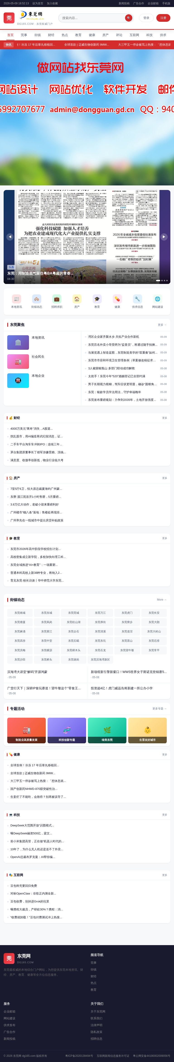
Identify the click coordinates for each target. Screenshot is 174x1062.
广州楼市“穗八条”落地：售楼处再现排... (36, 512)
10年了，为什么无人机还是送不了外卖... (36, 849)
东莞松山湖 (73, 622)
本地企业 (38, 375)
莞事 (24, 35)
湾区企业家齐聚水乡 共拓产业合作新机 (113, 336)
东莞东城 (46, 612)
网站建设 (9, 1018)
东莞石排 (154, 640)
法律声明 (96, 1025)
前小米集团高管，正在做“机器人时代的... (37, 841)
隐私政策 (96, 1032)
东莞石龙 (100, 650)
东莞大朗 (154, 622)
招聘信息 (96, 1038)
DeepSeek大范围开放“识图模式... (32, 825)
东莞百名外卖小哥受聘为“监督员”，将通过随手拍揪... (122, 344)
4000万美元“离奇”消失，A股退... (31, 428)
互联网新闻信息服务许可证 (113, 1055)
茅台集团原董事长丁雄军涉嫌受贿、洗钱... (38, 452)
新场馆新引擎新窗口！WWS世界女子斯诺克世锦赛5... (129, 672)
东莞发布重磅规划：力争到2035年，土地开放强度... (122, 400)
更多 (164, 417)
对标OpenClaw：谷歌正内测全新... (33, 893)
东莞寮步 (127, 622)
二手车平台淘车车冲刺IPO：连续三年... (36, 444)
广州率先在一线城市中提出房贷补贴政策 (36, 520)
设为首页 (37, 3)
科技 (149, 35)
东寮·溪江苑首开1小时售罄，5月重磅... (35, 496)
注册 (163, 18)
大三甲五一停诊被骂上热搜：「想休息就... (38, 781)
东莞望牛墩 (127, 650)
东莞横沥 (46, 650)
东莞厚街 (100, 622)
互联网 (134, 35)
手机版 (166, 3)
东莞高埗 (19, 640)
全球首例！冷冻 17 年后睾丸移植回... (34, 44)
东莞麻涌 (19, 631)
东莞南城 (19, 612)
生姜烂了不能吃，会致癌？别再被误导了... (38, 796)
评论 (119, 35)
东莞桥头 (46, 659)
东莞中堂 (46, 640)
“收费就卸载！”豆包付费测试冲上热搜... (36, 917)
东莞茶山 (127, 640)
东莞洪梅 (19, 650)
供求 (163, 35)
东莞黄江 (46, 631)
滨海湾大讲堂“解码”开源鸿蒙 (27, 672)
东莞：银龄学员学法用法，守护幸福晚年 (114, 392)
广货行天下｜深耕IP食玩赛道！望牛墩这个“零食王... (44, 688)
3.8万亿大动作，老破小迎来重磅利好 (34, 504)
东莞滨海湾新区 (100, 659)
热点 (65, 35)
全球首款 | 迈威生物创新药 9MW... (90, 44)
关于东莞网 (98, 1011)
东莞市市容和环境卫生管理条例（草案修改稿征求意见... (123, 360)
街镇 (37, 35)
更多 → (162, 324)
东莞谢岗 (73, 659)
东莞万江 (100, 612)
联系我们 (96, 1018)
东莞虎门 (127, 612)
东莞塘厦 (19, 622)
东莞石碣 (73, 640)
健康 (92, 35)
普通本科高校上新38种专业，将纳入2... (36, 572)
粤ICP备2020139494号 (79, 1055)
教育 (78, 35)
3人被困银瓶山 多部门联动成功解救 (111, 368)
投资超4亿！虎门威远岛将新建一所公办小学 (122, 688)
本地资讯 (38, 337)
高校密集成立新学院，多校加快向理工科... (38, 557)
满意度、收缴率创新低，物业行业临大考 (36, 460)
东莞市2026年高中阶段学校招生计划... (35, 549)
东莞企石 (73, 631)
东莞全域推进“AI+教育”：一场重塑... (34, 565)
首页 (10, 35)
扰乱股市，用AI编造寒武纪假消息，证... (36, 436)
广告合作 (138, 3)
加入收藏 (52, 3)
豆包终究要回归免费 (23, 885)
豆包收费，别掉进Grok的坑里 (29, 901)
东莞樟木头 (73, 650)
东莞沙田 (19, 659)
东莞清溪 (100, 631)
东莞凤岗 (46, 622)
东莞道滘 (127, 631)
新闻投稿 (124, 3)
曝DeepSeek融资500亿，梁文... (31, 833)
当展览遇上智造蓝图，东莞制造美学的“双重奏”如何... (122, 352)
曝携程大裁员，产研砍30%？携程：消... (36, 909)
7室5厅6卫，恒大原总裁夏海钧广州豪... (36, 488)
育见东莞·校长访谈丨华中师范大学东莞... (37, 580)
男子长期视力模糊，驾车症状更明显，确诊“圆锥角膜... (123, 384)
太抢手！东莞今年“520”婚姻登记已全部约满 (116, 376)
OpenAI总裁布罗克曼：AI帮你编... (32, 857)
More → (162, 599)
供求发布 (9, 1025)
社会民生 (38, 356)
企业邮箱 (153, 3)
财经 (51, 35)
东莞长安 (154, 612)
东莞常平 (154, 650)
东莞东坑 (100, 640)
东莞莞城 (73, 612)
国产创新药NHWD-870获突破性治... (33, 789)
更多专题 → (159, 708)
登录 (146, 18)
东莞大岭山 (154, 631)
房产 (105, 35)
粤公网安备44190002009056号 (151, 1055)
